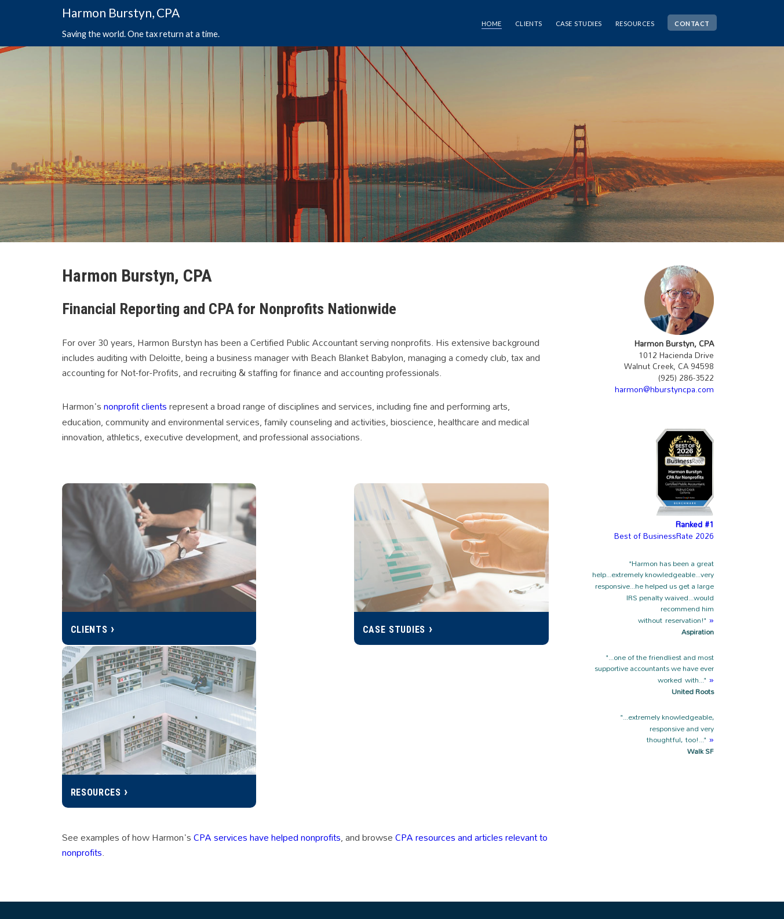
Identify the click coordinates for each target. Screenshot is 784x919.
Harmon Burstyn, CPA (121, 12)
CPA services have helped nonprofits (267, 650)
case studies (571, 22)
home (480, 22)
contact (690, 22)
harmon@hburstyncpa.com (664, 389)
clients (519, 22)
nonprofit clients (135, 406)
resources (630, 22)
